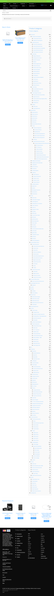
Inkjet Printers (35, 434)
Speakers (33, 187)
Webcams (33, 411)
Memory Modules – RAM (37, 337)
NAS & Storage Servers (37, 63)
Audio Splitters (34, 116)
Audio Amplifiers (35, 112)
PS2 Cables (34, 224)
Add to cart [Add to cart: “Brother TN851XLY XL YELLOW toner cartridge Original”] (20, 42)
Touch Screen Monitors (37, 395)
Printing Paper (37, 454)
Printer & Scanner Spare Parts (38, 422)
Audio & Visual (32, 5)
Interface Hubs (34, 378)
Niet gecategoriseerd (34, 306)
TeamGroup (43, 556)
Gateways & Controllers (37, 57)
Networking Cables (35, 221)
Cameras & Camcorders (36, 269)
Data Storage (34, 364)
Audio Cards (35, 327)
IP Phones (35, 139)
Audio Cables (34, 197)
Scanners (33, 459)
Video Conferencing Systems (40, 137)
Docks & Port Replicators (37, 44)
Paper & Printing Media (37, 446)
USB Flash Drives (36, 372)
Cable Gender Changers (36, 199)
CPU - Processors (36, 329)
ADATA (29, 537)
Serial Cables (34, 230)
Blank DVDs (35, 356)
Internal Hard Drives (36, 333)
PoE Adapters (35, 75)
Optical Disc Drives (36, 343)
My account (5, 572)
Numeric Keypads (35, 399)
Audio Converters (35, 114)
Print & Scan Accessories (36, 419)
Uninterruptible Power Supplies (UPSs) (40, 98)
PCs (9, 3)
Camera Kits (35, 250)
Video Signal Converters (36, 189)
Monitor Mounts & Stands (37, 391)
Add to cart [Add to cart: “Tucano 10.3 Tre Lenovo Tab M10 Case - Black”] (20, 518)
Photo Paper (37, 450)
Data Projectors (36, 174)
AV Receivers (34, 121)
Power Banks (34, 304)
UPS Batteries (35, 102)
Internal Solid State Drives (37, 335)
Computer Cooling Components (39, 314)
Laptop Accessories (35, 42)
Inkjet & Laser (35, 432)
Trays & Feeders (36, 428)
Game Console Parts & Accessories (38, 281)
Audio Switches (34, 118)
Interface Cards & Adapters (36, 321)
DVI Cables (34, 211)
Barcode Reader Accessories (38, 88)
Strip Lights (35, 320)
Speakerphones (37, 131)
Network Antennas (36, 65)
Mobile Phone (5, 8)
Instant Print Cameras (37, 277)
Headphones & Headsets (36, 160)
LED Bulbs (34, 290)
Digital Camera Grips (37, 259)
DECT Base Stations (39, 145)
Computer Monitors (36, 389)
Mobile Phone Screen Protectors (37, 302)
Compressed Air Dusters (37, 38)
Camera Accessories (35, 244)
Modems (34, 61)
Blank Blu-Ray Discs (36, 353)
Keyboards (34, 380)
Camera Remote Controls (37, 257)
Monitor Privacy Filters (37, 393)
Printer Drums (35, 426)
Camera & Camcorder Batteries (38, 246)
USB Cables (34, 236)
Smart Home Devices (35, 471)
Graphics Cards (35, 331)
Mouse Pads (34, 397)
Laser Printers (35, 438)
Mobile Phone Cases (35, 300)
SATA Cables (34, 226)
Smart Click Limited (20, 588)
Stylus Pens (34, 483)
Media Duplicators (35, 384)
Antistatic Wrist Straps (37, 325)
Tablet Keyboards (35, 488)
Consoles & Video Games (35, 279)
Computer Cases (36, 312)
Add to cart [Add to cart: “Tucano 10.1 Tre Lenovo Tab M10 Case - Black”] (33, 518)
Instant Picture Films (37, 261)
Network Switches (36, 73)
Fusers (34, 421)
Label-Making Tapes (38, 448)
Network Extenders (36, 69)
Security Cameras (35, 469)
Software (33, 104)
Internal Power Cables (36, 215)
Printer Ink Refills (36, 455)
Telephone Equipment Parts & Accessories (42, 143)
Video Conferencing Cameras (40, 135)
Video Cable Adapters (35, 240)
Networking (34, 54)
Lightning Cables (35, 219)
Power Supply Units (36, 345)
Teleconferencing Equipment (40, 133)
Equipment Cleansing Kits (37, 40)
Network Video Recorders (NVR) (37, 465)
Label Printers (35, 436)
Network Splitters (36, 71)
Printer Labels (37, 452)
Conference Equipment (37, 127)
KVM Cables (34, 217)
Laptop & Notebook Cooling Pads (39, 48)
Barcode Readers (36, 90)
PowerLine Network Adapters (38, 77)
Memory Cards (35, 370)
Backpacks (34, 285)
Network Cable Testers (37, 67)
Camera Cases (35, 248)
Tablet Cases (34, 485)
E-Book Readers (35, 481)
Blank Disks (34, 351)
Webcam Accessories (35, 409)
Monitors (33, 388)
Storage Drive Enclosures (36, 405)
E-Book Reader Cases (35, 479)
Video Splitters (34, 191)
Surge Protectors (36, 96)
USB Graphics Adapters (36, 407)
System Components (35, 323)
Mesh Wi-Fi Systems (36, 59)
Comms (33, 125)
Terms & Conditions (7, 566)
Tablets (23, 5)
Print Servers (35, 79)
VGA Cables (34, 238)
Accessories (31, 3)
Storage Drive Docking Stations (37, 403)
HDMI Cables (34, 213)
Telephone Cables (39, 151)
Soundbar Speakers (35, 184)
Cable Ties (34, 207)
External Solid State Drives (38, 368)
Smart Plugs (35, 473)
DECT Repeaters (39, 147)
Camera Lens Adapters (37, 252)
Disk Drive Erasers (35, 374)
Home (4, 12)
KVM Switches (34, 382)
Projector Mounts (36, 182)
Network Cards (35, 341)
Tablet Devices (34, 487)
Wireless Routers (36, 85)
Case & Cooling (34, 310)
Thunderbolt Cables (35, 234)
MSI (41, 544)
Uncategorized (33, 492)
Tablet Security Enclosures (36, 475)
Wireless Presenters (35, 413)
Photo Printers (36, 440)
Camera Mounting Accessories (38, 255)
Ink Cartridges (35, 444)
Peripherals (23, 3)
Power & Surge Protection (36, 92)
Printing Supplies (35, 442)
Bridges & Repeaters (36, 55)
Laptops (4, 3)
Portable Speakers (35, 170)
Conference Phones (38, 129)
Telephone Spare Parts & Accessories (42, 156)
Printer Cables (35, 424)
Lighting (32, 288)
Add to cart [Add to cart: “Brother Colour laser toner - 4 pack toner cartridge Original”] (8, 44)
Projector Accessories (37, 176)
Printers (33, 430)
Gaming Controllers (35, 376)
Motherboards (35, 339)
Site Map (3, 592)
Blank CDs (35, 354)
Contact (4, 577)
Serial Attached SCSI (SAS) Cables (37, 228)
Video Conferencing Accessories (41, 158)
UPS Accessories (36, 100)
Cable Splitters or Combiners (37, 203)
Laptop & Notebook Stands (38, 50)
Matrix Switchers (35, 166)
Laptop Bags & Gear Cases (35, 283)
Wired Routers (35, 81)
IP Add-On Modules (39, 149)
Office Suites (35, 106)
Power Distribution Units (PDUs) (39, 94)
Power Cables (34, 222)
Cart (3, 574)
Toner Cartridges (36, 457)
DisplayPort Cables (35, 209)
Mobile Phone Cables (35, 298)
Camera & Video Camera (35, 242)
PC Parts (14, 3)
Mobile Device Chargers (36, 296)
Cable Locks (34, 463)
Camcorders (35, 271)
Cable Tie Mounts (35, 205)
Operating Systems (36, 108)
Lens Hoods (35, 263)
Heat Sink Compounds (37, 318)
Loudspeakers (34, 164)
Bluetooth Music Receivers (36, 123)
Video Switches (34, 193)
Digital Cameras (36, 273)
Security (14, 8)
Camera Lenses (36, 254)
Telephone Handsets (39, 153)
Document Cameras (36, 275)
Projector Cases (36, 178)
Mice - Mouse (34, 386)
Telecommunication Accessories (39, 141)
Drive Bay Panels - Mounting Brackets (39, 316)
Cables (4, 5)
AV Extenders (34, 120)
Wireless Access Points (37, 83)
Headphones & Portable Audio (37, 162)
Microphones (34, 168)
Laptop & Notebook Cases (37, 46)
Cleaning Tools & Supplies (36, 36)
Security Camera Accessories (37, 467)
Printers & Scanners (14, 5)
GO (50, 10)
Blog (3, 583)
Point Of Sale (34, 87)
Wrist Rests (34, 415)
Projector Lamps (36, 180)
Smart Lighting (34, 292)
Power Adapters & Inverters (38, 52)
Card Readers (34, 360)
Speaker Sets (34, 186)
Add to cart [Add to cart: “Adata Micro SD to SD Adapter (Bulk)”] (7, 518)
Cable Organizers (35, 201)
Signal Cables (34, 232)
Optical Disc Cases (36, 358)
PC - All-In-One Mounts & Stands (37, 401)
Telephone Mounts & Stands (41, 154)
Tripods (34, 267)
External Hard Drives (36, 366)
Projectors (34, 172)
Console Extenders (35, 362)
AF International (31, 558)
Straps (34, 265)
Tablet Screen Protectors (36, 490)
